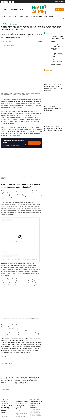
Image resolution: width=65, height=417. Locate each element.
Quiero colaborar (34, 126)
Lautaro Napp (3, 392)
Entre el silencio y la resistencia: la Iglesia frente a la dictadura (54, 100)
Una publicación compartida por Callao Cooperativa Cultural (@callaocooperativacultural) (28, 242)
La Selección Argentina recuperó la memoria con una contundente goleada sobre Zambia (7, 385)
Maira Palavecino (33, 386)
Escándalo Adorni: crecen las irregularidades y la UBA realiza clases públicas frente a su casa (53, 79)
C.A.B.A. (4, 24)
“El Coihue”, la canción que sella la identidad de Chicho (36, 382)
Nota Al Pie (18, 390)
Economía (13, 24)
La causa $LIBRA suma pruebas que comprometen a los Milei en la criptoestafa (53, 120)
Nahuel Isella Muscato (9, 45)
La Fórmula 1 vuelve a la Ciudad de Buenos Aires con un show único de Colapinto (7, 361)
